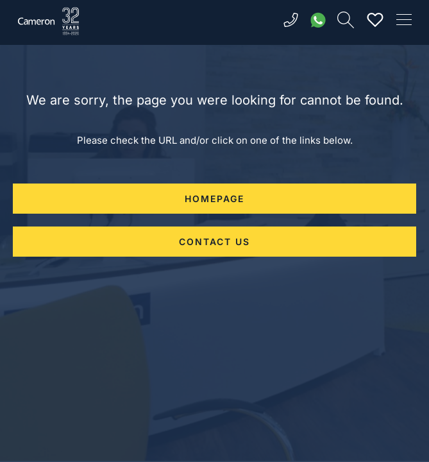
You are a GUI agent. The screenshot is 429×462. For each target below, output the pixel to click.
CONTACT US (214, 241)
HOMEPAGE (214, 198)
